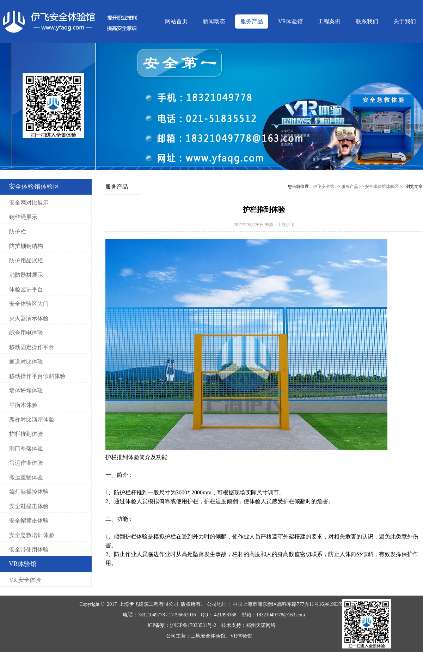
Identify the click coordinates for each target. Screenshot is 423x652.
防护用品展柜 (26, 260)
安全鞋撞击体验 (29, 506)
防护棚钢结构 (26, 246)
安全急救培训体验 (31, 535)
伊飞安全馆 (323, 186)
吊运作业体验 (26, 463)
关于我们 (404, 21)
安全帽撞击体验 (29, 521)
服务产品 (251, 21)
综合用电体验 (26, 333)
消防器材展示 (26, 275)
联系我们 (367, 21)
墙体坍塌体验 (26, 391)
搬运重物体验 (26, 477)
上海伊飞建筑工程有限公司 (148, 604)
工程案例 (329, 21)
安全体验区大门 (29, 304)
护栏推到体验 (26, 434)
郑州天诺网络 (261, 625)
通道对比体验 (26, 362)
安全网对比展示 (29, 203)
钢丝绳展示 (23, 217)
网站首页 (176, 21)
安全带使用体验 (29, 550)
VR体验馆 (290, 21)
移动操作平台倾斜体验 (37, 376)
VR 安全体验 (25, 580)
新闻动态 (214, 21)
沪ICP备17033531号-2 (193, 625)
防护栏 (17, 231)
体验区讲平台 (26, 289)
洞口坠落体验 (26, 448)
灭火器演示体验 (29, 318)
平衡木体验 (23, 405)
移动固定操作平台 (31, 347)
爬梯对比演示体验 (31, 419)
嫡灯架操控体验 (29, 492)
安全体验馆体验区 (382, 186)
